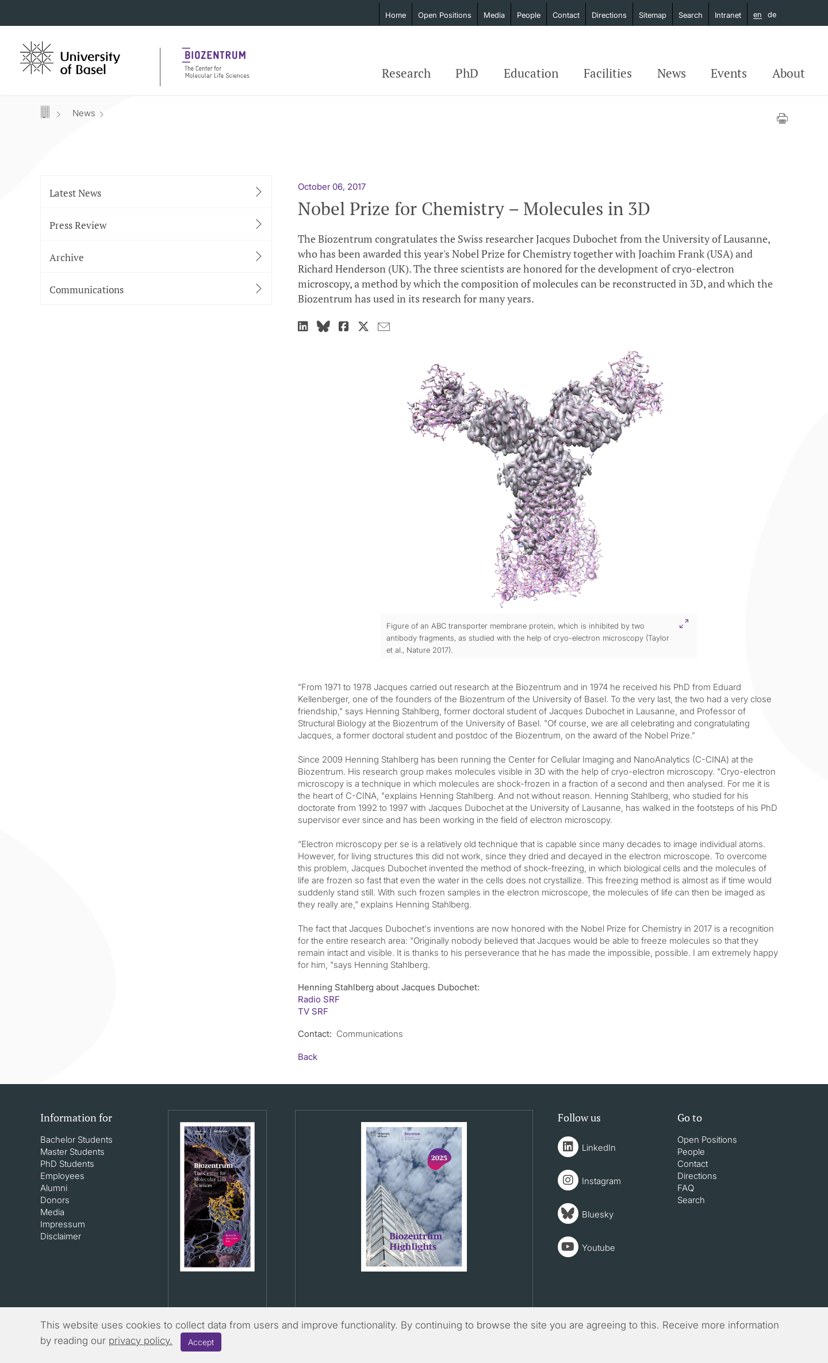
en (757, 15)
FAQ (685, 1187)
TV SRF (313, 1011)
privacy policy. (140, 1340)
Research (406, 73)
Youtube (598, 1247)
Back (307, 1056)
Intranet (728, 15)
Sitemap (652, 15)
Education (531, 73)
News (671, 73)
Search (690, 15)
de (772, 14)
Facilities (608, 73)
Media (494, 15)
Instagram (601, 1181)
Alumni (53, 1187)
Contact (566, 15)
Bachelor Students (76, 1139)
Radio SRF (319, 999)
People (528, 15)
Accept (201, 1342)
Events (729, 73)
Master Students (72, 1151)
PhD (466, 73)
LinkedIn (599, 1147)
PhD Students (67, 1163)
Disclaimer (60, 1236)
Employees (62, 1175)
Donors (55, 1199)
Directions (609, 15)
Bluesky (598, 1214)
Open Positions (444, 15)
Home (395, 15)
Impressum (62, 1224)
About (788, 73)
